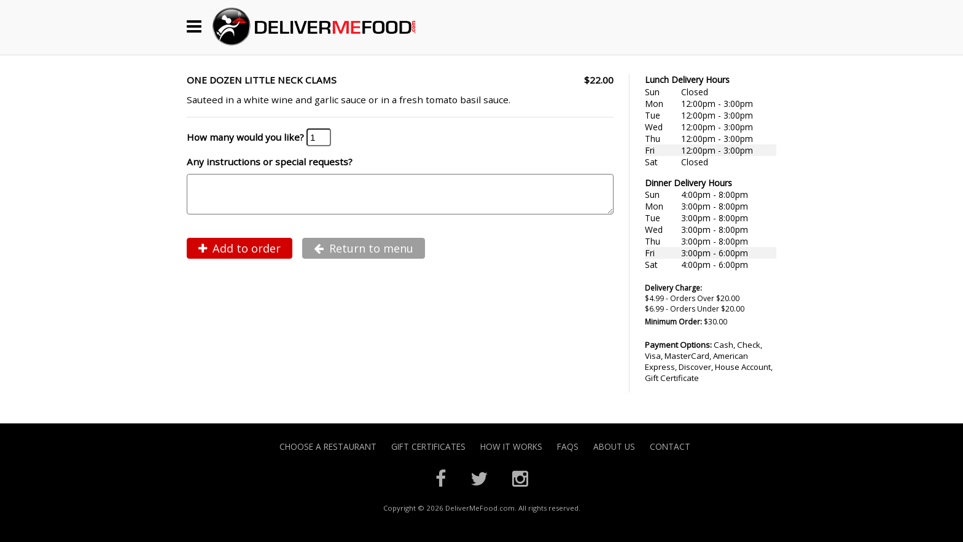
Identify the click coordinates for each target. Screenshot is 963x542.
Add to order (239, 255)
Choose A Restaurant (327, 446)
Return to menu (363, 255)
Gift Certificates (428, 446)
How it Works (511, 446)
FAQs (568, 446)
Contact (670, 446)
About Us (614, 446)
